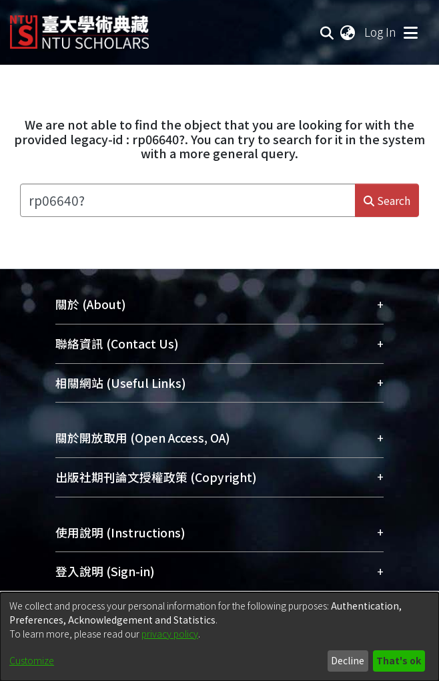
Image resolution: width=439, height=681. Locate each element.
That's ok (398, 660)
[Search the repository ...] (188, 200)
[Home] (79, 27)
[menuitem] (348, 32)
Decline (347, 660)
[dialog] (219, 636)
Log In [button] (381, 31)
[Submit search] (327, 32)
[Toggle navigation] (410, 32)
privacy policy (169, 633)
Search (387, 200)
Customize (31, 660)
